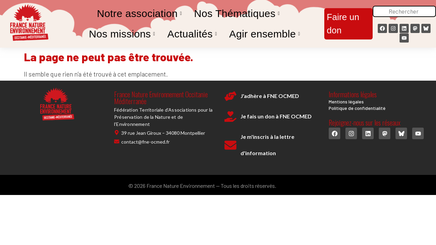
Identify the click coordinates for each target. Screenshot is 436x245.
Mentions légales (346, 101)
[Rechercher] (404, 11)
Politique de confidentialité (357, 108)
